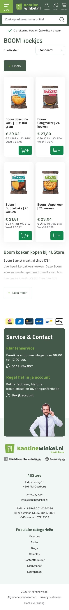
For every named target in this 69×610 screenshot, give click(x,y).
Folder (34, 542)
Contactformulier (34, 559)
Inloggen (47, 9)
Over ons (34, 536)
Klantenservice (20, 348)
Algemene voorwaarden (22, 597)
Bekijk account (22, 395)
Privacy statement (50, 597)
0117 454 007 (22, 366)
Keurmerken (34, 571)
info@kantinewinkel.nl (34, 499)
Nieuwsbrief (34, 565)
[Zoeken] (61, 19)
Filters (16, 66)
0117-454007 (34, 495)
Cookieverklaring (34, 602)
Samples (34, 554)
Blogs (34, 548)
